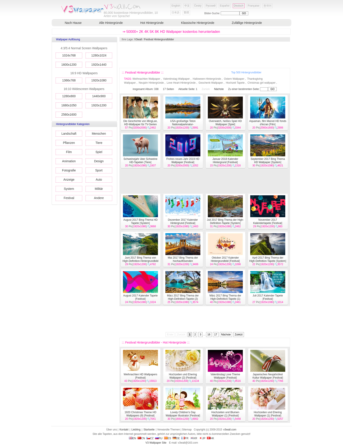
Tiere (98, 143)
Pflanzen (69, 143)
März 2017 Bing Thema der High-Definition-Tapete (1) (225, 297)
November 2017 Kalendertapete (265, 221)
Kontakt (123, 429)
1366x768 (69, 80)
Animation (69, 161)
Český (197, 5)
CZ (150, 438)
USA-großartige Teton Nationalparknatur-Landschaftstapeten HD (182, 124)
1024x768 (69, 55)
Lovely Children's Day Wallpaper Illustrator (181, 414)
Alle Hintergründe (111, 23)
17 (215, 334)
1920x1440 (98, 64)
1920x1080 (98, 80)
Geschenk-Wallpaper (210, 82)
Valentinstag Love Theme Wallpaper (225, 376)
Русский (211, 5)
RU (158, 438)
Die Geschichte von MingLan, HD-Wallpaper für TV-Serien (140, 123)
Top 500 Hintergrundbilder (246, 72)
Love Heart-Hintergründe (181, 82)
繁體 (186, 12)
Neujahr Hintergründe (151, 82)
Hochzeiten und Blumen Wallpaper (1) (225, 414)
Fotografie (69, 170)
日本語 (175, 12)
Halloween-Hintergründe (207, 78)
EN (132, 438)
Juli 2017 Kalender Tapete (268, 295)
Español (224, 5)
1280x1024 (98, 55)
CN (141, 438)
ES (167, 438)
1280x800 (69, 96)
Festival (69, 198)
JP (202, 438)
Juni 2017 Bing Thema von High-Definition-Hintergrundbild (140, 259)
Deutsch (238, 5)
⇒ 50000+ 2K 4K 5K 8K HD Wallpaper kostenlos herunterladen (171, 31)
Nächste (219, 89)
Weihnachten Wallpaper (146, 78)
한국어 (267, 5)
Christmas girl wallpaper (262, 82)
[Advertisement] (204, 55)
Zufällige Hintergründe (247, 23)
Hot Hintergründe (152, 23)
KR (193, 438)
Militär (99, 188)
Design (99, 161)
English (176, 5)
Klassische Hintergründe (197, 23)
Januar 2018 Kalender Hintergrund (225, 160)
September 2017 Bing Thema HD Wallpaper (268, 160)
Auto (99, 179)
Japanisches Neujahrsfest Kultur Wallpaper (267, 376)
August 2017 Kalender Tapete (140, 295)
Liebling (135, 429)
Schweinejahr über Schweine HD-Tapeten (141, 160)
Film (69, 152)
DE (176, 438)
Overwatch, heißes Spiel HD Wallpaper (225, 123)
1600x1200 (68, 64)
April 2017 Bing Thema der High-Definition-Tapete (266, 259)
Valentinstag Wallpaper (176, 78)
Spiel (98, 152)
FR (184, 438)
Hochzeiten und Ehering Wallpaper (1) (268, 414)
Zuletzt (239, 334)
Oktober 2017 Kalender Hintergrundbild (225, 259)
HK (210, 438)
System (69, 188)
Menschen (99, 133)
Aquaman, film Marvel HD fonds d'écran (267, 123)
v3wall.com (229, 429)
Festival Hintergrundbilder (159, 39)
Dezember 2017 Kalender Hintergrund (183, 221)
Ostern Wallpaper (234, 78)
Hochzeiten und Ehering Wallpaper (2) (183, 376)
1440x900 (99, 96)
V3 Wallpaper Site (155, 442)
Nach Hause (73, 23)
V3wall (138, 39)
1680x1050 (68, 105)
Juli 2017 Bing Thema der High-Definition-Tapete (225, 221)
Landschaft (69, 133)
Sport (98, 170)
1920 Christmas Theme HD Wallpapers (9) (140, 414)
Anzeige (69, 179)
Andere (99, 198)
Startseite (149, 429)
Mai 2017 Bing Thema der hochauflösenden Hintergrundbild (183, 261)
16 (208, 334)
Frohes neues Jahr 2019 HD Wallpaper (183, 160)
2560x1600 (68, 114)
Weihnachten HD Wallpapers (140, 374)
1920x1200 (98, 105)
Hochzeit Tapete (235, 82)
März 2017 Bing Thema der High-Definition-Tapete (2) (183, 297)
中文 (187, 5)
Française (253, 5)
